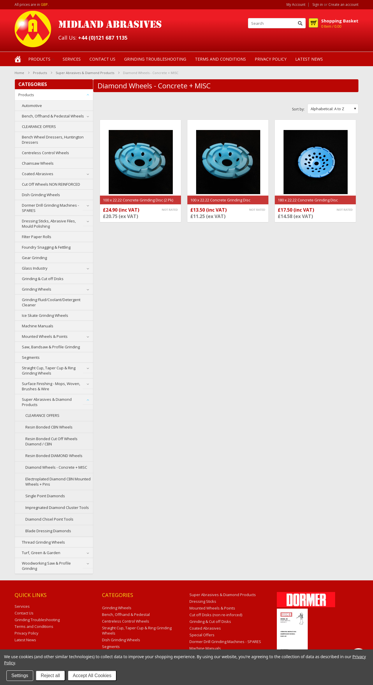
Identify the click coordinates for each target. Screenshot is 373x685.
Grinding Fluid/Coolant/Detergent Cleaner (51, 302)
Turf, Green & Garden (41, 552)
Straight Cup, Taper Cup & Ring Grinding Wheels (48, 370)
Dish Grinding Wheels (41, 194)
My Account (295, 5)
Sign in (317, 5)
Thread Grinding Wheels (43, 542)
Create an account (343, 5)
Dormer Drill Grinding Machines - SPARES (50, 208)
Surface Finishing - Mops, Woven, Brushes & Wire (51, 386)
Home (19, 73)
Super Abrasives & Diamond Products (85, 73)
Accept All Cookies (92, 675)
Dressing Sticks (202, 601)
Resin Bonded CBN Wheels (49, 427)
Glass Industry (34, 268)
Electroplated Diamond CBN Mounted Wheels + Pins (58, 481)
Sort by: (298, 109)
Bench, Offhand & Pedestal (126, 614)
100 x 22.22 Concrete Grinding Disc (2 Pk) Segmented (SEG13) (138, 202)
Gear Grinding (34, 257)
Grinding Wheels (36, 289)
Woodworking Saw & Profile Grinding (46, 566)
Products (39, 59)
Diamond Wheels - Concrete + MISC (56, 467)
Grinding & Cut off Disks (43, 278)
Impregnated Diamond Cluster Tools (57, 507)
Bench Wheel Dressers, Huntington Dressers (53, 139)
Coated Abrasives (37, 173)
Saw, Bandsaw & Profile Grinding (51, 346)
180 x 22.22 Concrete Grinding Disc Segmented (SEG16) (308, 202)
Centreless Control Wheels (45, 152)
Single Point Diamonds (45, 495)
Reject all (50, 675)
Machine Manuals (37, 326)
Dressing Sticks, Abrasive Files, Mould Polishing (49, 223)
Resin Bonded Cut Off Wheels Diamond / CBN (51, 441)
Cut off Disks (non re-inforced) (215, 614)
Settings (19, 675)
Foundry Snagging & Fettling (46, 247)
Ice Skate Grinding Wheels (45, 315)
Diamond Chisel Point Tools (49, 519)
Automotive (32, 105)
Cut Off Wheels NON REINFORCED (51, 184)
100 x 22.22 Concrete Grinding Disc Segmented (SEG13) (220, 202)
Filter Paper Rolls (36, 236)
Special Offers (201, 634)
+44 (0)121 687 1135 (102, 37)
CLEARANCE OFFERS (39, 126)
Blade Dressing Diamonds (48, 530)
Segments (31, 357)
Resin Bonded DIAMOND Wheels (53, 455)
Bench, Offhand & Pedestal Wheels (53, 116)
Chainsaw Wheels (38, 163)
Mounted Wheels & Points (45, 336)
